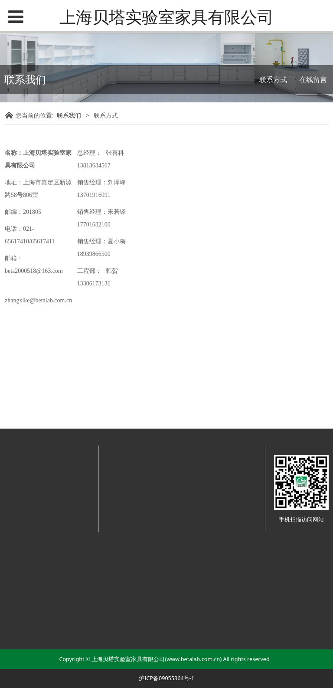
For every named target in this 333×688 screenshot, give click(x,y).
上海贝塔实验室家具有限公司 (166, 16)
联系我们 (69, 115)
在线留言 (313, 79)
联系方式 (273, 79)
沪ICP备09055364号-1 (166, 678)
